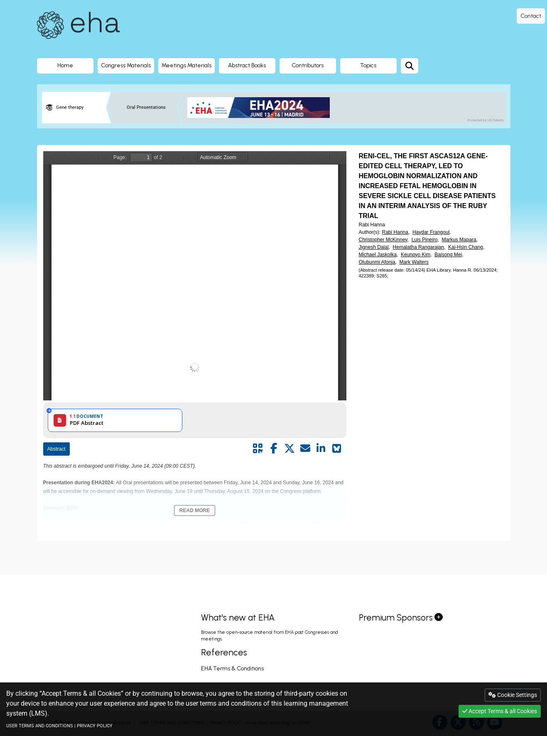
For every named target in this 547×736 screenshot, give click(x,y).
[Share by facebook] (273, 448)
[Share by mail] (305, 448)
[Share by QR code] (258, 448)
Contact (530, 16)
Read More (194, 510)
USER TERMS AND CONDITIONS (39, 726)
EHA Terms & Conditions (232, 668)
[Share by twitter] (289, 448)
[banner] (262, 107)
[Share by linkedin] (321, 448)
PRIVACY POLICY (95, 726)
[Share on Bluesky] (337, 448)
